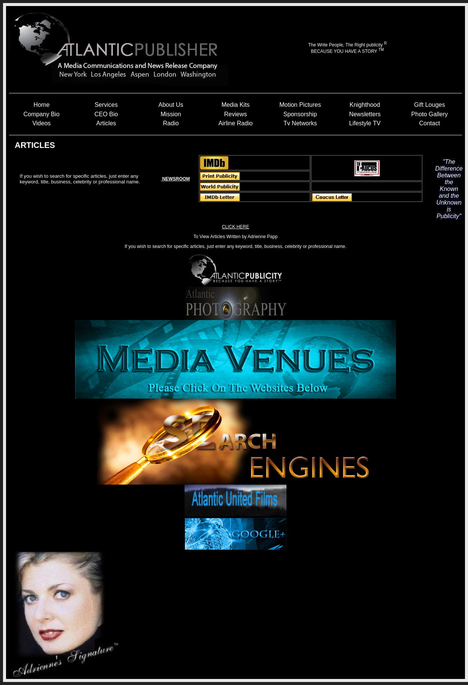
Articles (106, 123)
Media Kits (236, 105)
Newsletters (365, 114)
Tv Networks (300, 123)
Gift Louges (429, 105)
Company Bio (41, 114)
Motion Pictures (300, 105)
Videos (41, 123)
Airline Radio (236, 123)
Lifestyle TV (364, 123)
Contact (429, 123)
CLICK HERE (235, 226)
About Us (171, 105)
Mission (171, 114)
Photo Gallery (429, 114)
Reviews (235, 114)
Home (42, 105)
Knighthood (364, 105)
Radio (171, 123)
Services (106, 105)
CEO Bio (106, 114)
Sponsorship (300, 114)
